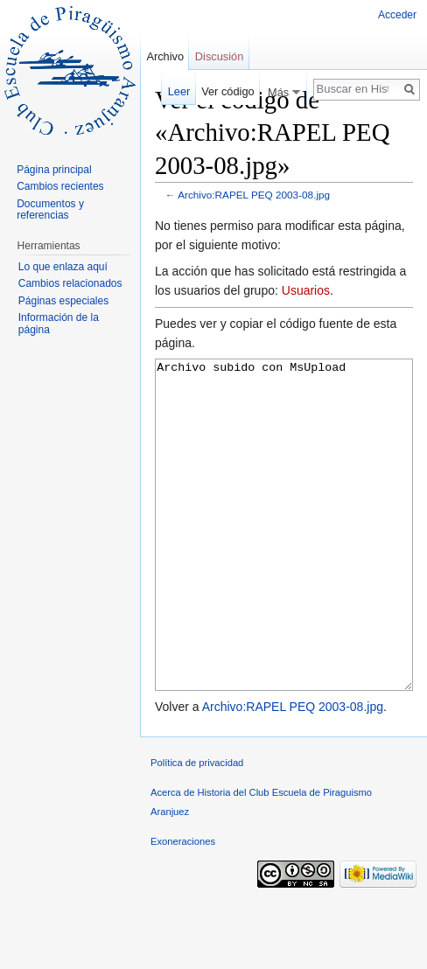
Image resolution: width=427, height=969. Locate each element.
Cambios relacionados (70, 283)
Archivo (165, 56)
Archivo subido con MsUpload (284, 557)
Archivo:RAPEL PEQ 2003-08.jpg (254, 194)
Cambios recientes (60, 186)
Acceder (397, 15)
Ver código (227, 91)
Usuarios (306, 290)
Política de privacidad (196, 828)
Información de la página (58, 323)
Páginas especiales (63, 301)
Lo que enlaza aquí (63, 267)
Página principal (54, 170)
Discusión (219, 56)
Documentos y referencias (50, 210)
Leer (179, 91)
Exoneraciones (182, 907)
